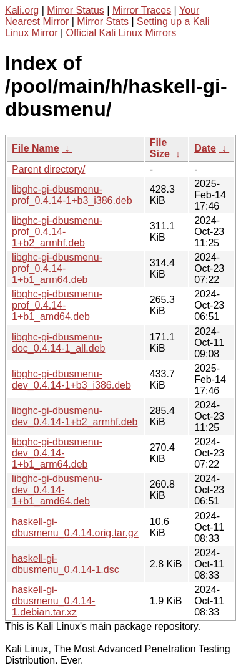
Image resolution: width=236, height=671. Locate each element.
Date (205, 148)
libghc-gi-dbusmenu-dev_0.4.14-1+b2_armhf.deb (74, 416)
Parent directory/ (48, 169)
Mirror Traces (141, 10)
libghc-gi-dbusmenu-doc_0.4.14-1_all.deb (58, 343)
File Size (160, 148)
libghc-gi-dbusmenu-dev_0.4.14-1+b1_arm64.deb (57, 453)
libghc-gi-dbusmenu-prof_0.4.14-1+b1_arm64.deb (57, 268)
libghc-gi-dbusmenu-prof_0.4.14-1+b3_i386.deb (72, 195)
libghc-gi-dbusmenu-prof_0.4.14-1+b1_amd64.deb (57, 305)
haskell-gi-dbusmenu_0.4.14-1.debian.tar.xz (53, 600)
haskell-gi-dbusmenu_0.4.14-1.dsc (65, 564)
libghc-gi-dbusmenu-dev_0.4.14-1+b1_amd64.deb (57, 489)
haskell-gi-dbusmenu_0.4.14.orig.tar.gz (75, 527)
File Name (35, 148)
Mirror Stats (103, 21)
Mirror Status (75, 10)
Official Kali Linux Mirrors (121, 32)
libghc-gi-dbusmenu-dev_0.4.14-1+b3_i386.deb (71, 379)
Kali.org (22, 10)
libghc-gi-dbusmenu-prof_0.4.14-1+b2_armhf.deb (57, 231)
